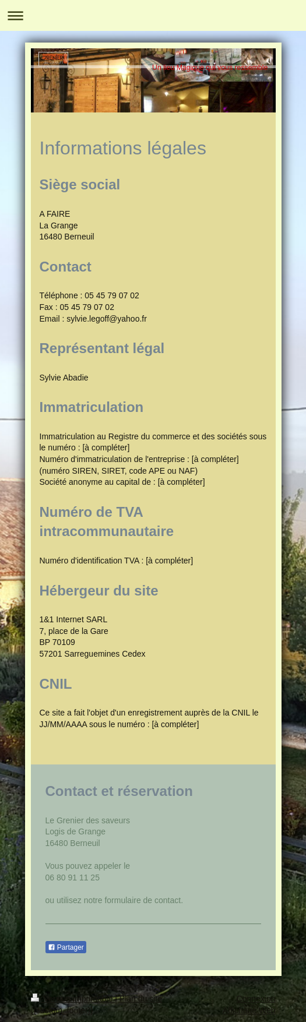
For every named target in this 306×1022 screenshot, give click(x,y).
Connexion (256, 998)
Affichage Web (249, 1010)
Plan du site (140, 998)
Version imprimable (73, 998)
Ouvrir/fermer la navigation (153, 15)
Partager (66, 947)
